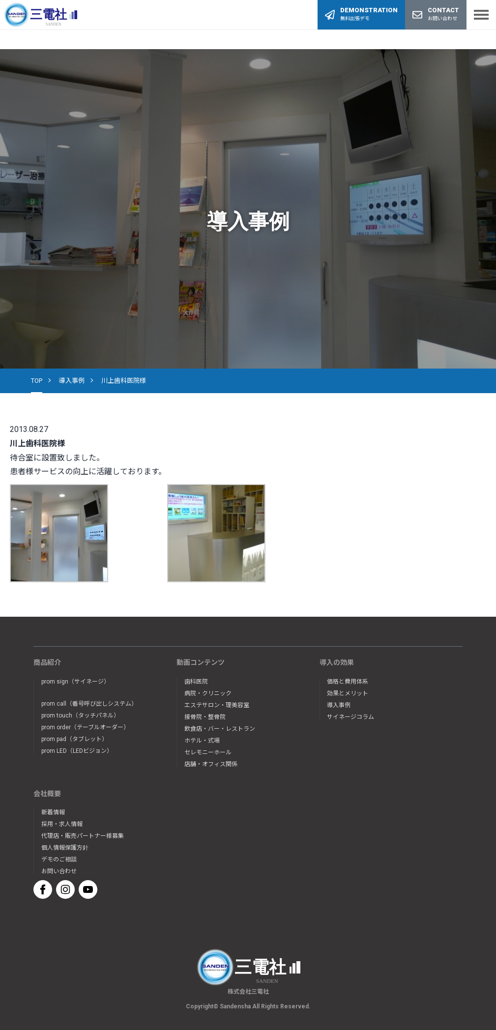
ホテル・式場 (202, 741)
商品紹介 (47, 662)
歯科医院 (196, 682)
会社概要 (47, 794)
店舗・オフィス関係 (210, 764)
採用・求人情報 (62, 824)
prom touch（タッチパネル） (80, 715)
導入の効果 (337, 662)
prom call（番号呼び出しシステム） (89, 704)
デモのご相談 (59, 859)
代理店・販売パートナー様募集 (82, 836)
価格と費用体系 (347, 682)
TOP (36, 380)
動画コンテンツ (200, 662)
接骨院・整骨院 (205, 717)
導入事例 (72, 380)
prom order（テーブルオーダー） (85, 727)
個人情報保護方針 (64, 848)
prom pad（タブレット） (74, 739)
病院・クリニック (208, 693)
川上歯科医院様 (123, 380)
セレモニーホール (208, 752)
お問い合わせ (59, 871)
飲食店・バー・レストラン (219, 729)
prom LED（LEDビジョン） (77, 751)
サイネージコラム (350, 717)
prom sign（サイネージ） (75, 682)
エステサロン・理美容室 (216, 705)
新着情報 (53, 812)
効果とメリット (347, 693)
